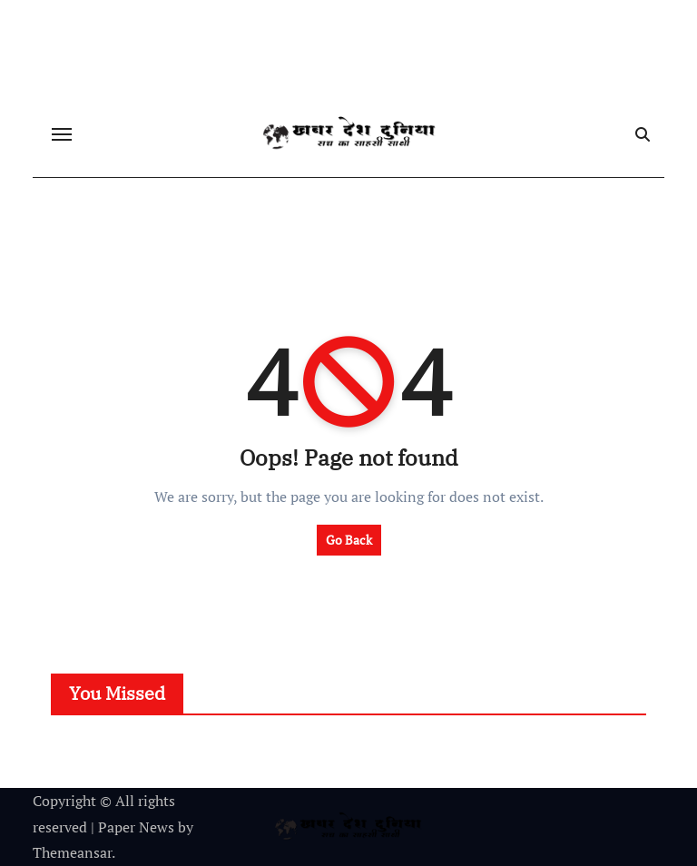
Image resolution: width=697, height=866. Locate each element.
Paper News (136, 827)
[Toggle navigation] (61, 134)
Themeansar (72, 852)
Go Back (349, 539)
